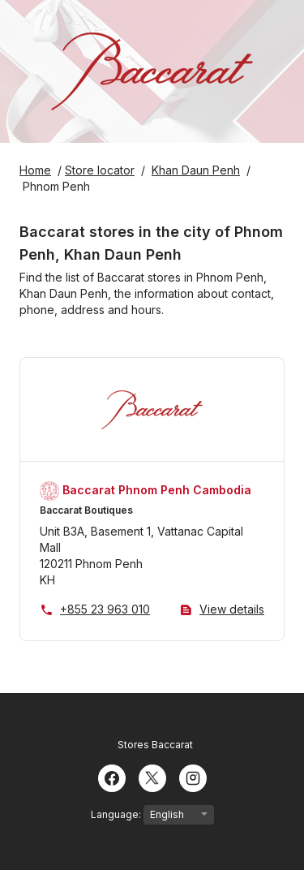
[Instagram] (193, 777)
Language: (152, 815)
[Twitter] (152, 777)
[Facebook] (112, 777)
